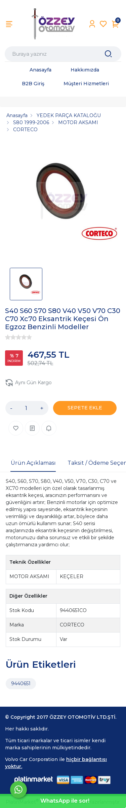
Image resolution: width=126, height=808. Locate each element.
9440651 (21, 683)
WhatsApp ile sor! (64, 801)
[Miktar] (26, 408)
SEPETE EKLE (85, 408)
